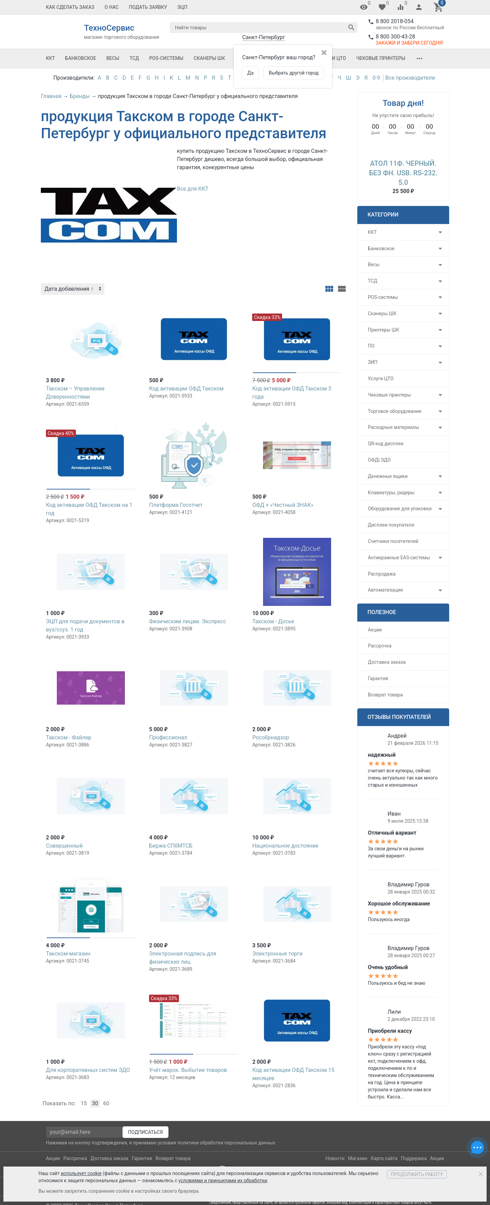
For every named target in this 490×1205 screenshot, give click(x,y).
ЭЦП (182, 7)
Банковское (80, 58)
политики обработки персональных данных (226, 1142)
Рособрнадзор (270, 737)
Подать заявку (148, 7)
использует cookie (81, 1173)
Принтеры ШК (383, 330)
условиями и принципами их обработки (222, 1180)
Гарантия (378, 678)
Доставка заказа (387, 662)
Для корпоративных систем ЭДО (88, 1070)
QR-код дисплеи (386, 443)
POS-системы (166, 58)
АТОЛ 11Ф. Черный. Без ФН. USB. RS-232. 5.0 (403, 173)
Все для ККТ (193, 189)
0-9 (376, 78)
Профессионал (168, 737)
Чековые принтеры (380, 58)
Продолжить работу (417, 1174)
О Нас (111, 7)
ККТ (50, 58)
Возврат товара (385, 694)
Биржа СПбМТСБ (170, 845)
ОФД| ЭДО (379, 460)
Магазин (358, 1158)
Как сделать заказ (70, 7)
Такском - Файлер (68, 737)
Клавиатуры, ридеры (391, 492)
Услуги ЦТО (381, 378)
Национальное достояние (285, 845)
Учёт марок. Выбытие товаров (188, 1070)
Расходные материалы (393, 427)
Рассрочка (380, 645)
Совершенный (64, 845)
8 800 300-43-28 (395, 36)
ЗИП (372, 362)
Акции (375, 629)
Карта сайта (384, 1158)
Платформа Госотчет (175, 505)
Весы (112, 58)
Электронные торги (277, 953)
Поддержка (414, 1158)
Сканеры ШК (209, 58)
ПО (371, 346)
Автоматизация (385, 590)
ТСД (134, 58)
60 (106, 1103)
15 (84, 1103)
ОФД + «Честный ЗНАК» (282, 505)
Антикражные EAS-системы (399, 557)
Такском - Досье (273, 621)
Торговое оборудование (395, 411)
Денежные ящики (388, 476)
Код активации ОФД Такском (186, 388)
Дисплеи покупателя (391, 525)
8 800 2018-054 (394, 21)
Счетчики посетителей (393, 541)
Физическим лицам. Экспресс (187, 621)
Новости (335, 1158)
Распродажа (382, 574)
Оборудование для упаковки (400, 508)
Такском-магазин (68, 953)
